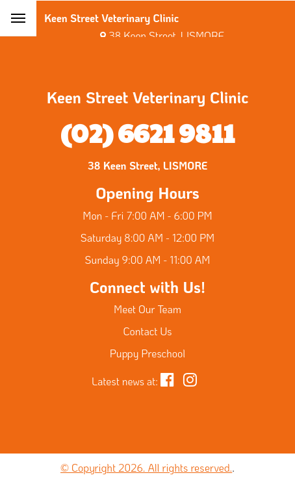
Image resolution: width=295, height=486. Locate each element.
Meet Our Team (147, 309)
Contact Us (147, 331)
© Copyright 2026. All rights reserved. (146, 467)
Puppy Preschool (147, 353)
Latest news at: (125, 381)
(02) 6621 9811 (147, 132)
